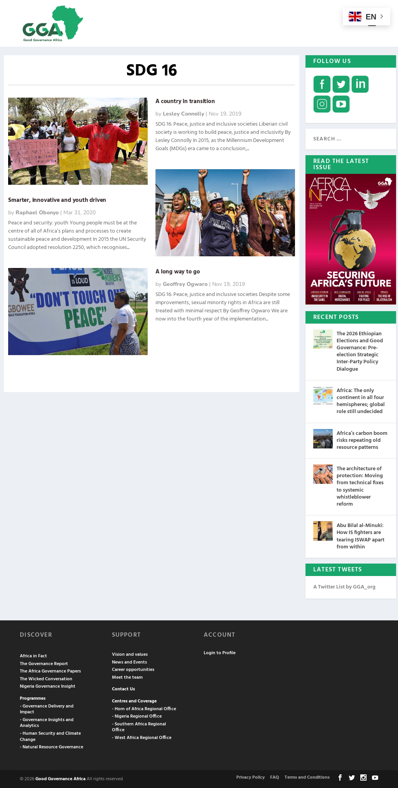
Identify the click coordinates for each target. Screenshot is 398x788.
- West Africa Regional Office (141, 737)
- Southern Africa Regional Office (139, 727)
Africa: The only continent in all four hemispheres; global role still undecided (361, 400)
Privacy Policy (250, 777)
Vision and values (130, 654)
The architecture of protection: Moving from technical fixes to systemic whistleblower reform (360, 486)
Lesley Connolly (183, 113)
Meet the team (127, 677)
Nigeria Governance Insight (47, 686)
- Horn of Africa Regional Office (144, 708)
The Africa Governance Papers (50, 670)
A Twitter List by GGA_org (344, 586)
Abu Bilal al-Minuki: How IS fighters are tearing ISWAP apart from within (360, 535)
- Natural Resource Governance (51, 746)
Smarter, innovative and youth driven (57, 199)
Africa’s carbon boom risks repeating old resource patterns (362, 439)
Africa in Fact (33, 655)
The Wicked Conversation (46, 678)
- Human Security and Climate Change (50, 736)
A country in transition (185, 100)
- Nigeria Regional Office (137, 716)
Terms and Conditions (307, 777)
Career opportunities (133, 669)
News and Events (129, 661)
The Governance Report (44, 663)
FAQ (274, 777)
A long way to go (177, 271)
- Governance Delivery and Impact (46, 709)
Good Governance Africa (60, 778)
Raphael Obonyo (37, 211)
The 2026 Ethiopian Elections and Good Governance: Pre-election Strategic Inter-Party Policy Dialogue (360, 351)
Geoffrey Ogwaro (185, 283)
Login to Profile (220, 652)
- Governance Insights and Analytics (46, 722)
